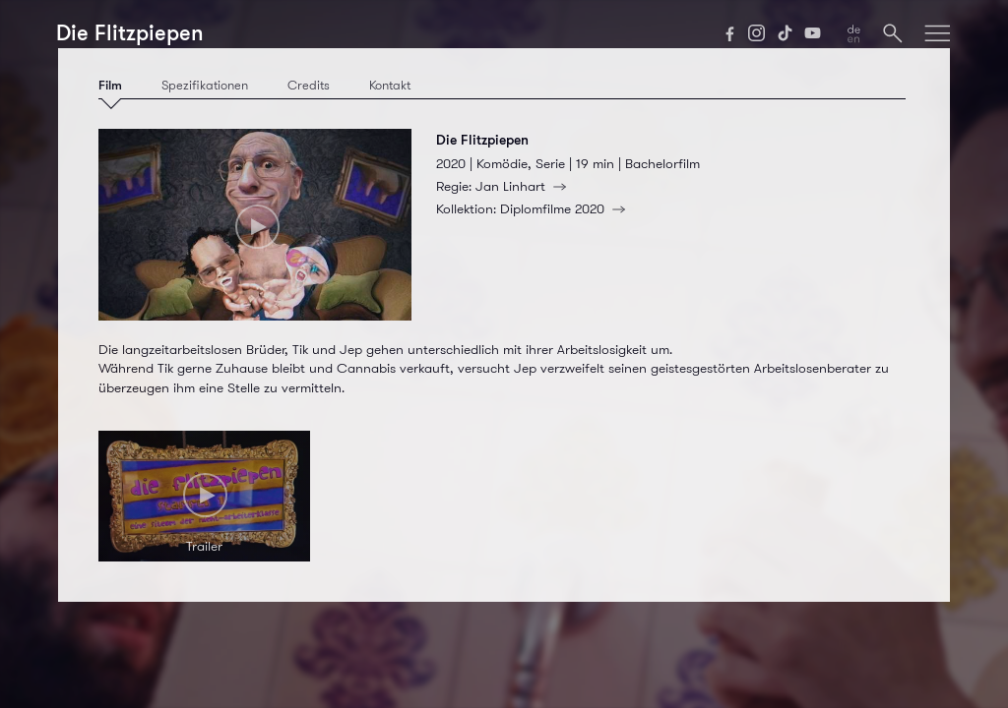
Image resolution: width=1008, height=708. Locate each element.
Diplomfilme (566, 208)
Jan (524, 186)
